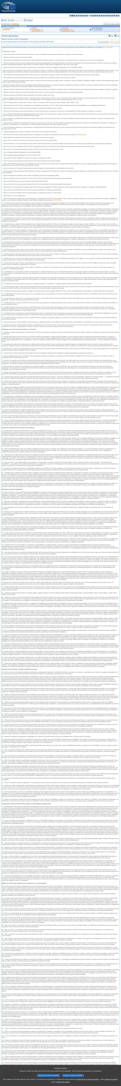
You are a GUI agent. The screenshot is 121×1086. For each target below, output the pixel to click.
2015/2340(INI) (15, 24)
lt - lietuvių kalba (97, 15)
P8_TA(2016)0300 (97, 29)
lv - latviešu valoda (95, 15)
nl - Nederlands (104, 15)
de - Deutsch (78, 15)
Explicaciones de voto (68, 31)
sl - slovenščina (114, 15)
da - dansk (76, 15)
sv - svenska (118, 15)
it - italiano (93, 15)
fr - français (87, 15)
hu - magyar (99, 15)
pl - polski (106, 15)
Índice (4, 20)
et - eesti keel (81, 15)
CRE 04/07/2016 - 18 (37, 31)
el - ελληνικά (83, 15)
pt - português (108, 15)
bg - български (70, 15)
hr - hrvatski (91, 15)
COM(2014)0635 (81, 134)
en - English (85, 15)
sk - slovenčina (112, 15)
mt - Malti (102, 15)
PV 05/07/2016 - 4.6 (67, 29)
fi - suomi (116, 15)
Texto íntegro (29, 20)
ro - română (110, 15)
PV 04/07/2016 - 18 (37, 29)
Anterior (12, 20)
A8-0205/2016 (6, 29)
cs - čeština (74, 15)
